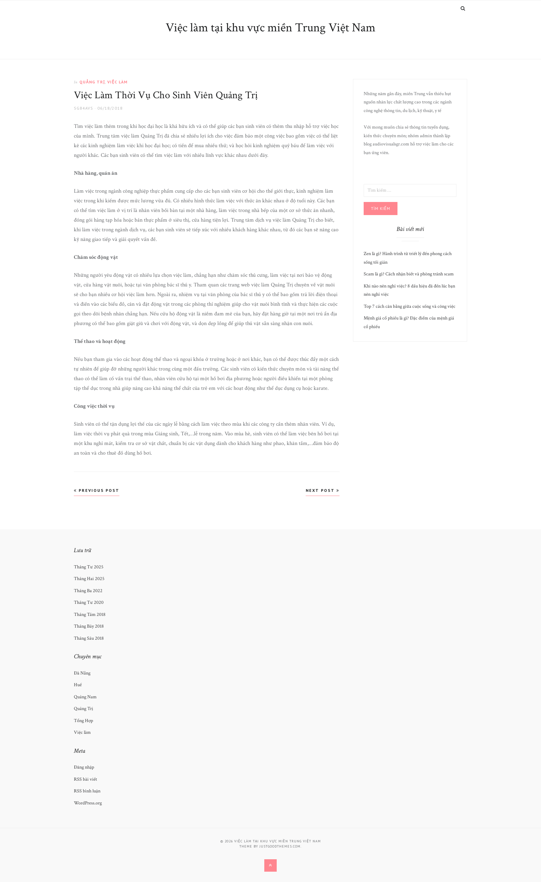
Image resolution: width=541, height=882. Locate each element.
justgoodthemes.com (280, 846)
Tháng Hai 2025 (89, 579)
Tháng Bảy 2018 (89, 626)
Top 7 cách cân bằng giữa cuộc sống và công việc (409, 306)
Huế (78, 685)
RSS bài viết (85, 779)
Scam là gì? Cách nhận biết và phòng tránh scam (409, 274)
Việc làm (117, 81)
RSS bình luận (87, 791)
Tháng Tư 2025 (89, 567)
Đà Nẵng (82, 673)
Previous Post (96, 490)
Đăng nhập (84, 767)
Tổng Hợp (83, 721)
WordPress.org (88, 803)
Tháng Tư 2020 (89, 602)
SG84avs (83, 108)
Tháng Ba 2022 (88, 591)
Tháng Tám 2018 (90, 614)
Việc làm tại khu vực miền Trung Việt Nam (270, 28)
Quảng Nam (85, 697)
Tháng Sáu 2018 (89, 638)
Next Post (323, 490)
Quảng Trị (92, 81)
